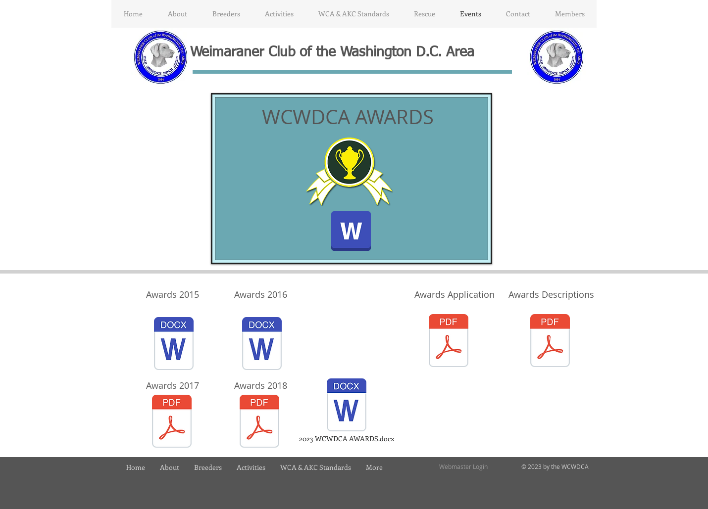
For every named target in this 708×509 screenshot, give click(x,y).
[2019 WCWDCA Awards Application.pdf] (448, 341)
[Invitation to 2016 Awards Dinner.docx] (351, 232)
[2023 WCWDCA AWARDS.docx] (346, 411)
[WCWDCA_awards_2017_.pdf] (172, 422)
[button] (177, 14)
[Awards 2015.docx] (174, 344)
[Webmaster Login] (463, 467)
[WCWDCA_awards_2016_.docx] (262, 344)
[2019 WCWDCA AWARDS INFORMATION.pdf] (550, 341)
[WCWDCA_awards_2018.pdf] (259, 422)
